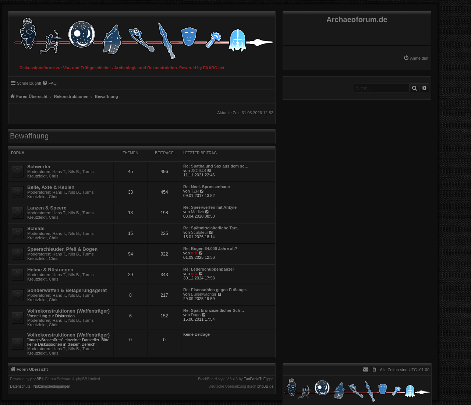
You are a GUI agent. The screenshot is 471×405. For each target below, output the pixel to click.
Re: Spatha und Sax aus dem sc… (215, 166)
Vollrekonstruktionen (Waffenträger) (68, 311)
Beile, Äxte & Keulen (50, 187)
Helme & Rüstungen (50, 269)
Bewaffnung (29, 136)
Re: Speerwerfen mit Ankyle (210, 207)
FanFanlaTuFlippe (258, 379)
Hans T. (59, 171)
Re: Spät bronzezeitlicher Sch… (213, 310)
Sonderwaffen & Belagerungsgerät (67, 290)
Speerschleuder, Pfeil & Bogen (62, 249)
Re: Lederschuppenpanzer (208, 269)
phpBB (36, 379)
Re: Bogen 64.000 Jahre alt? (210, 248)
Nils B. (74, 171)
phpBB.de (265, 386)
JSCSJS (198, 170)
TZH (195, 191)
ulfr (194, 253)
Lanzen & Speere (46, 208)
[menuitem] (415, 58)
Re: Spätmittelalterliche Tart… (212, 228)
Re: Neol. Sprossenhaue (206, 186)
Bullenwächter (203, 294)
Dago (196, 315)
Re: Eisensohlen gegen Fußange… (216, 290)
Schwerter (39, 166)
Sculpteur (199, 232)
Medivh (197, 211)
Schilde (36, 228)
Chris (54, 176)
